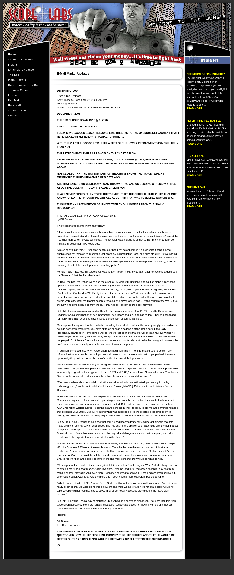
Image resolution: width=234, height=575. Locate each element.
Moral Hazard (18, 80)
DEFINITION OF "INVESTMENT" (206, 74)
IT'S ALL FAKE (195, 155)
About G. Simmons (20, 59)
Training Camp (19, 90)
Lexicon (13, 95)
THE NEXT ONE (196, 187)
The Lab (13, 74)
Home (12, 54)
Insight (12, 64)
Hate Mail (14, 105)
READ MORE (194, 108)
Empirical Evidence (22, 69)
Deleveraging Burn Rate (24, 85)
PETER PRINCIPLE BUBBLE (204, 120)
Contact (13, 115)
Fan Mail (14, 100)
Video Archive (17, 110)
